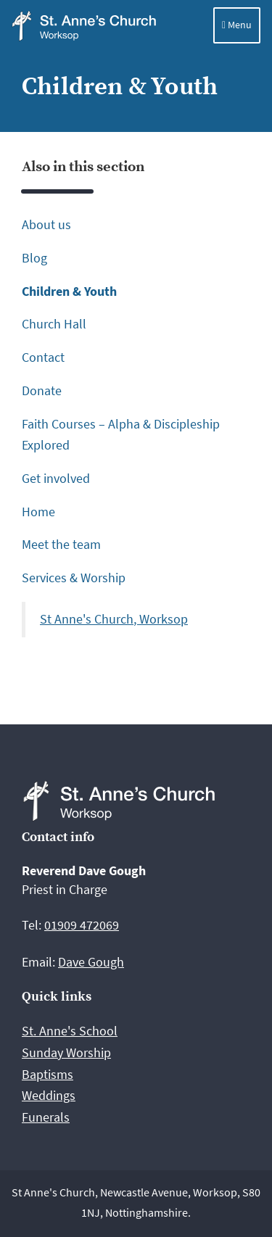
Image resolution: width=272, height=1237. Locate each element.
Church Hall (54, 323)
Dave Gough (91, 961)
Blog (34, 257)
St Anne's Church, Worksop (114, 619)
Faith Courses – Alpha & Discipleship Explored (121, 434)
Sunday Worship (66, 1052)
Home (38, 511)
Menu (237, 24)
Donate (42, 390)
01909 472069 (81, 925)
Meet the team (61, 544)
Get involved (56, 478)
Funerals (46, 1117)
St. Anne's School (70, 1030)
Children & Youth (69, 291)
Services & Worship (73, 577)
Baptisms (47, 1074)
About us (46, 224)
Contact (43, 357)
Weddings (48, 1095)
